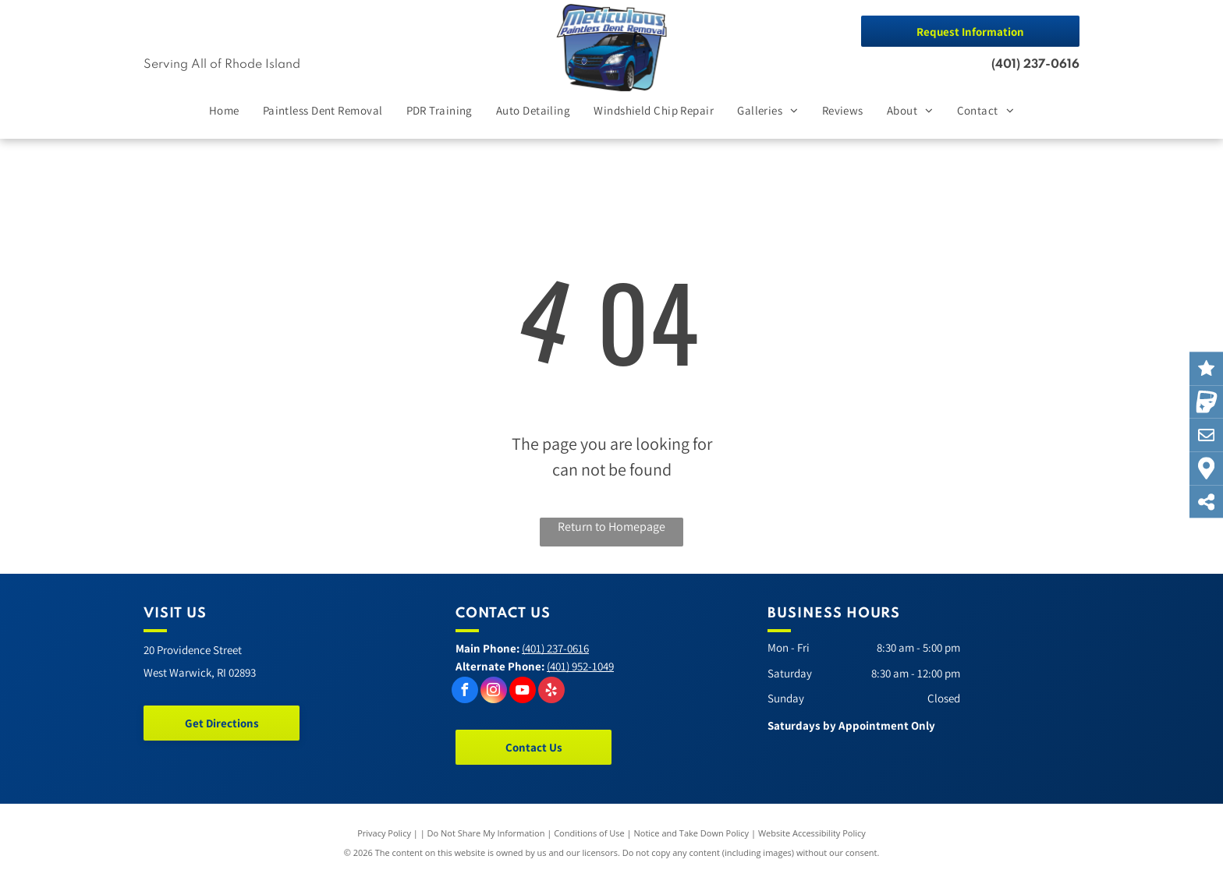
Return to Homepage (611, 526)
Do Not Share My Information (486, 833)
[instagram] (493, 692)
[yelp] (551, 692)
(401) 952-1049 (580, 666)
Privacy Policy (384, 833)
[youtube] (522, 692)
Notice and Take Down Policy (692, 833)
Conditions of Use (589, 833)
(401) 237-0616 (1035, 64)
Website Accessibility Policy (812, 833)
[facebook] (465, 692)
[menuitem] (224, 111)
